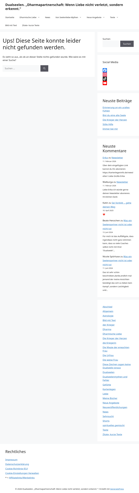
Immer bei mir (110, 128)
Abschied (107, 306)
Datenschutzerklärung (17, 464)
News (47, 17)
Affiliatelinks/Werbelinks (22, 477)
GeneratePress (117, 489)
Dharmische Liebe (31, 17)
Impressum (11, 459)
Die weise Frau (110, 359)
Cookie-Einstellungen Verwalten (22, 473)
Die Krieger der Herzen (115, 119)
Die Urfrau (108, 355)
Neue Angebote (97, 17)
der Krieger (109, 324)
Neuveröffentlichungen (115, 407)
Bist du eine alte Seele (114, 115)
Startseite (9, 17)
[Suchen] (44, 68)
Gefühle (107, 384)
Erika (105, 157)
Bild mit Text (11, 25)
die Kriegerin (109, 342)
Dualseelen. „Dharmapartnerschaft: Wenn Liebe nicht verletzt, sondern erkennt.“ (64, 6)
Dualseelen (109, 372)
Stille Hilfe (108, 124)
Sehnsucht (108, 416)
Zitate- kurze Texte (30, 25)
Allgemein (108, 311)
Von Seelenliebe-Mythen (69, 17)
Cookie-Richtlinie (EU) (16, 468)
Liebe (105, 393)
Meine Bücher (110, 398)
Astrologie (108, 315)
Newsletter (117, 157)
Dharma (107, 329)
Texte (115, 17)
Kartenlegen (109, 389)
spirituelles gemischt (114, 425)
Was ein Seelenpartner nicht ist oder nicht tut (117, 224)
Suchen (107, 38)
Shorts (106, 420)
